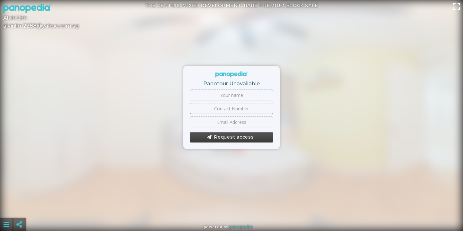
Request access (230, 137)
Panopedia (241, 226)
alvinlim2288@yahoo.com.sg (41, 26)
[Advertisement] (231, 208)
